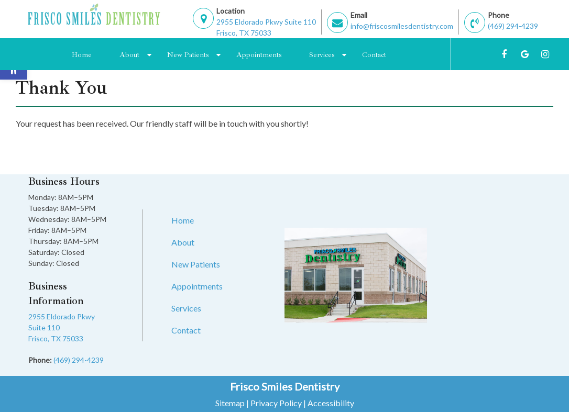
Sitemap (230, 403)
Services (321, 54)
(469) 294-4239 (513, 25)
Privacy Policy (276, 403)
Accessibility (331, 403)
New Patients (188, 54)
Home (82, 54)
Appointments (258, 54)
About (129, 54)
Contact (374, 54)
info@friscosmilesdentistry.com (402, 25)
